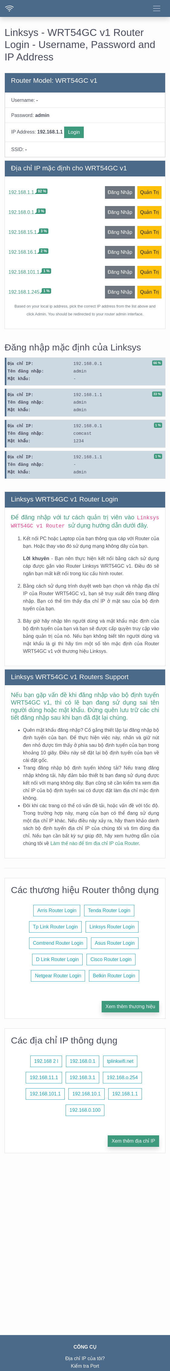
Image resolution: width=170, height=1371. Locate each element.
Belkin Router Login (114, 975)
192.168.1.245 (23, 292)
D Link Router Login (57, 959)
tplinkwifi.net (120, 1061)
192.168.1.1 (21, 192)
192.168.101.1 (23, 272)
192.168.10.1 (86, 1093)
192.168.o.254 (122, 1077)
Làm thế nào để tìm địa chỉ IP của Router (95, 843)
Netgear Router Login (58, 975)
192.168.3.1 (82, 1077)
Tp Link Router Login (55, 926)
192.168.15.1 (22, 232)
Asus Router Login (115, 943)
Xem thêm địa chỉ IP (133, 1141)
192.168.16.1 (22, 252)
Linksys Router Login (112, 926)
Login (74, 132)
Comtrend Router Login (58, 943)
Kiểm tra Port (85, 1366)
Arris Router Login (56, 910)
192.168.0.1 (21, 212)
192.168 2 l (46, 1061)
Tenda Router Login (109, 910)
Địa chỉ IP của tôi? (85, 1358)
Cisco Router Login (111, 959)
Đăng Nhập (120, 192)
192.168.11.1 (44, 1077)
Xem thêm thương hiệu (130, 1006)
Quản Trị (149, 192)
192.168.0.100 (85, 1110)
